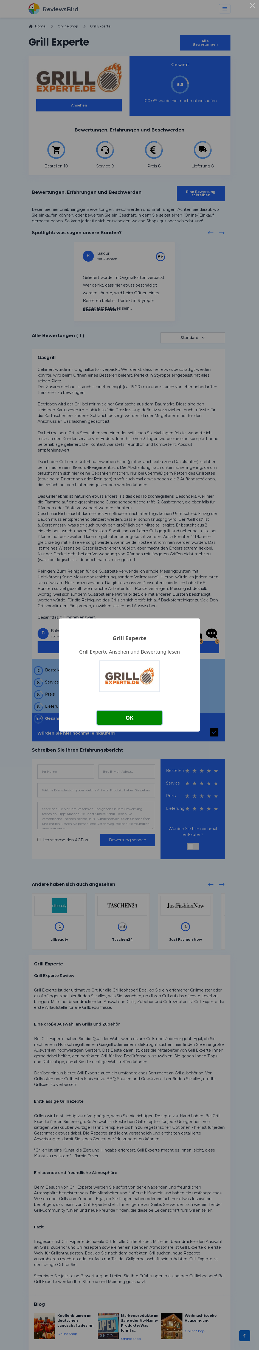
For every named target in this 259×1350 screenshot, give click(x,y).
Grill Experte (129, 638)
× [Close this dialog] (252, 6)
